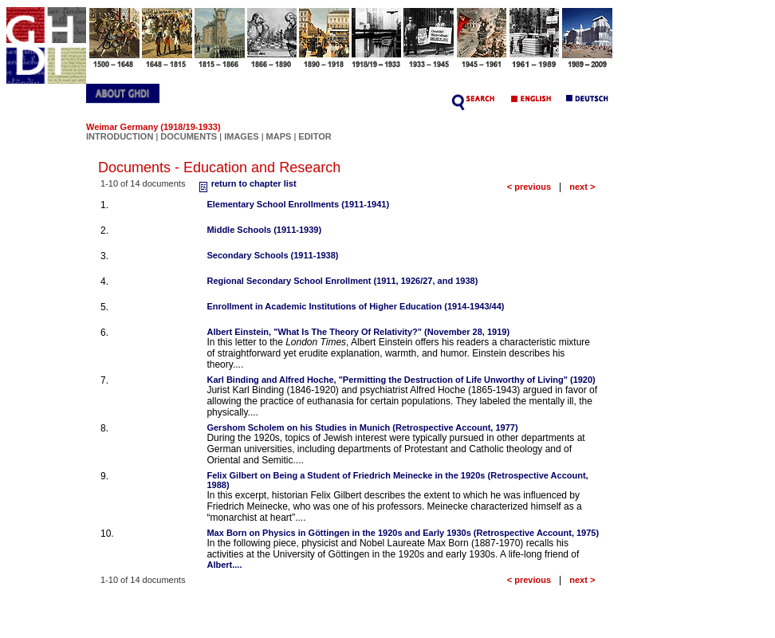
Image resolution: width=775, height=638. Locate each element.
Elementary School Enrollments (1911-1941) (298, 204)
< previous (529, 186)
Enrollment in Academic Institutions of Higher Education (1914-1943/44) (355, 306)
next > (582, 186)
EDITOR (314, 136)
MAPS (279, 136)
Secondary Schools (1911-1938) (272, 255)
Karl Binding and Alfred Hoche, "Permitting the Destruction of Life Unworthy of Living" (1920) (401, 379)
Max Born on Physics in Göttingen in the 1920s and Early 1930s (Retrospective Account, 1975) (403, 533)
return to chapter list (246, 183)
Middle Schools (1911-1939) (264, 229)
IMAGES (241, 136)
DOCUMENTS (188, 136)
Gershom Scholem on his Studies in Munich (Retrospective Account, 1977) (362, 427)
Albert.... (224, 564)
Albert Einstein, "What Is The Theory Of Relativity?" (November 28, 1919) (358, 332)
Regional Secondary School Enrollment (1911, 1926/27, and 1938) (342, 281)
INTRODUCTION (119, 136)
